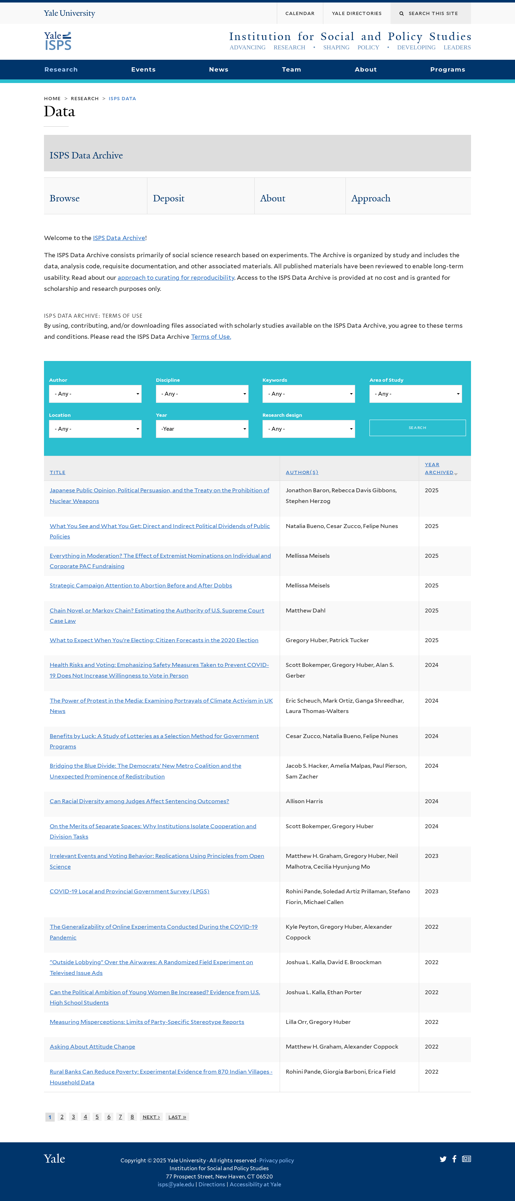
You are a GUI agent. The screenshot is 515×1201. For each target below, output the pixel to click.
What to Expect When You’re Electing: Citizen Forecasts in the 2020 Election (154, 640)
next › (151, 1116)
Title (57, 472)
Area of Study (386, 380)
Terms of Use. (211, 336)
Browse (65, 198)
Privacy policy (276, 1160)
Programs (448, 69)
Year (161, 415)
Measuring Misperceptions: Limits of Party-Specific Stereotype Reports (147, 1022)
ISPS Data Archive (86, 155)
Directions (211, 1184)
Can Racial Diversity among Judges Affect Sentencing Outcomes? (139, 801)
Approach (371, 198)
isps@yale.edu (176, 1184)
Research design (282, 415)
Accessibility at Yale (255, 1184)
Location (60, 415)
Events (143, 69)
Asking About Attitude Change (92, 1046)
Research (61, 69)
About (366, 69)
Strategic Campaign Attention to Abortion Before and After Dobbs (141, 585)
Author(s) (302, 472)
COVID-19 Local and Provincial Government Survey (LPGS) (130, 891)
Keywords (275, 380)
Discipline (168, 380)
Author (58, 380)
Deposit (169, 198)
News (219, 69)
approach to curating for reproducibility (176, 277)
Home (52, 98)
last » (177, 1116)
